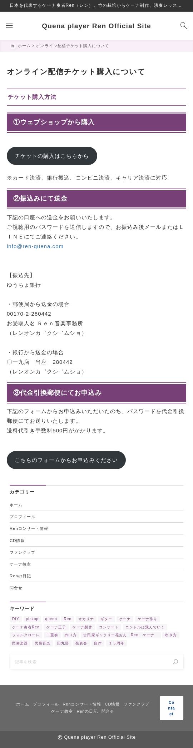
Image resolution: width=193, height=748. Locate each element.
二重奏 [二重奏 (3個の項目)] (52, 636)
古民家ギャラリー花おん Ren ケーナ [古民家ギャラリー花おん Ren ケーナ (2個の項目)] (120, 636)
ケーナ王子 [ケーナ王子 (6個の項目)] (56, 628)
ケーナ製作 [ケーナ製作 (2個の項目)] (82, 628)
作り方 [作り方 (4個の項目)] (71, 636)
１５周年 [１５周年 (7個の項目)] (116, 644)
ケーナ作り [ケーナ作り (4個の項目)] (147, 620)
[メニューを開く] (9, 26)
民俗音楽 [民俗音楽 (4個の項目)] (42, 644)
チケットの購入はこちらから (52, 156)
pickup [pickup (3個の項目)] (32, 620)
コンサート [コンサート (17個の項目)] (109, 628)
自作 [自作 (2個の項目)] (98, 644)
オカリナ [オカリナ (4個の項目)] (86, 620)
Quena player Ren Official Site (96, 26)
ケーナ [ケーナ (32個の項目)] (125, 620)
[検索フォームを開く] (183, 26)
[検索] (175, 665)
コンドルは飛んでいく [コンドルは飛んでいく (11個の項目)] (145, 628)
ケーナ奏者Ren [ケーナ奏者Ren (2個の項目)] (26, 628)
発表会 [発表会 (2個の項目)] (81, 644)
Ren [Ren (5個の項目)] (67, 620)
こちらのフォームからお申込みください (66, 460)
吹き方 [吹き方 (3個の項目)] (171, 636)
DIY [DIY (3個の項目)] (15, 620)
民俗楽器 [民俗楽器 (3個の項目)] (20, 644)
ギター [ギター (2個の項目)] (106, 620)
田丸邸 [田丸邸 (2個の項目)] (63, 644)
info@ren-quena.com (35, 246)
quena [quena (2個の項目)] (51, 620)
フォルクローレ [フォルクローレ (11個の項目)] (26, 636)
